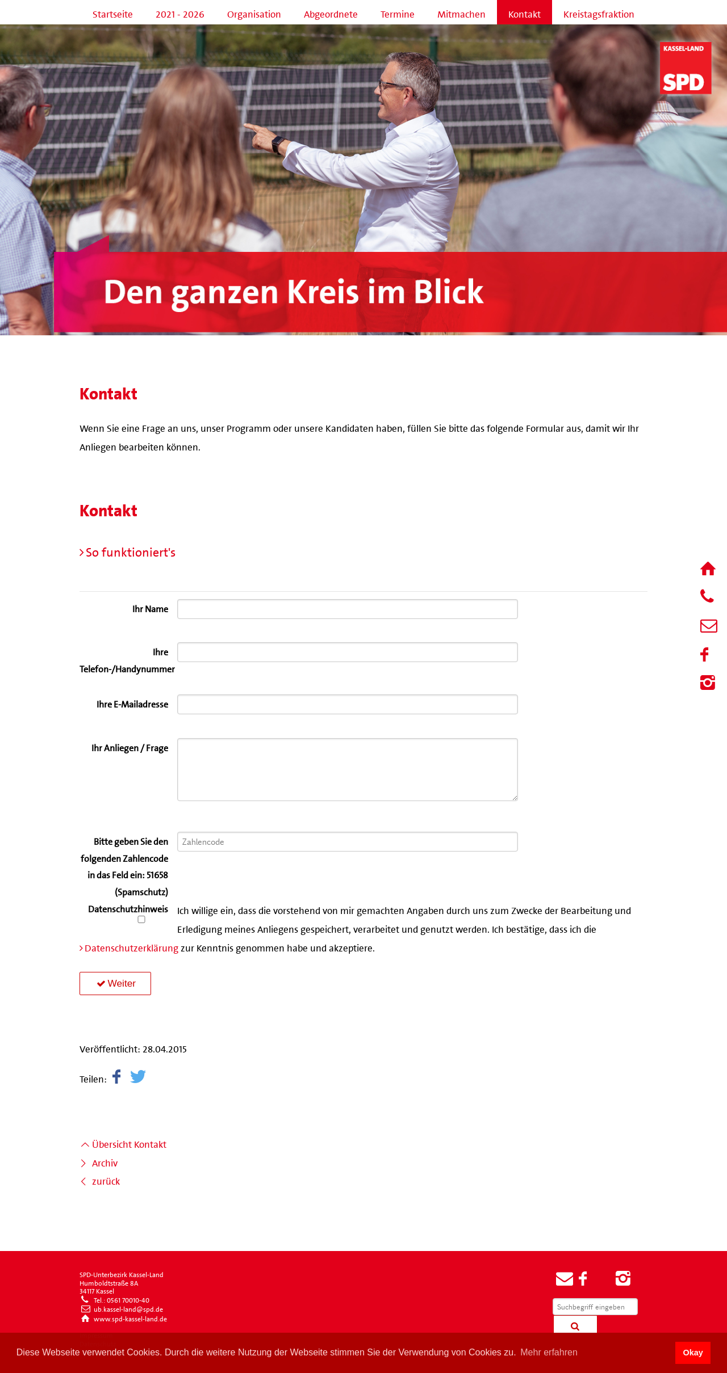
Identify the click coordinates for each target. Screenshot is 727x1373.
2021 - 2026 (180, 12)
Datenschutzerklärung (131, 946)
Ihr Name (150, 607)
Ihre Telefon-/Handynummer (124, 658)
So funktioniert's (131, 549)
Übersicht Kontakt (123, 1142)
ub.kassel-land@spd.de (121, 1307)
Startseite (113, 12)
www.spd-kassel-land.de (123, 1317)
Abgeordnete (331, 12)
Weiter (115, 983)
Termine (398, 12)
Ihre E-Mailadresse (132, 702)
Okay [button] (693, 1352)
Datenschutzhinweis (128, 914)
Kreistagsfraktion (598, 12)
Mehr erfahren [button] (549, 1352)
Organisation (254, 12)
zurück (100, 1179)
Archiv (99, 1161)
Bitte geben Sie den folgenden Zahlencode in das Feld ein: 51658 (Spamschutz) (124, 865)
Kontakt (524, 12)
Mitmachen (461, 12)
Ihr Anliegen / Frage (129, 746)
